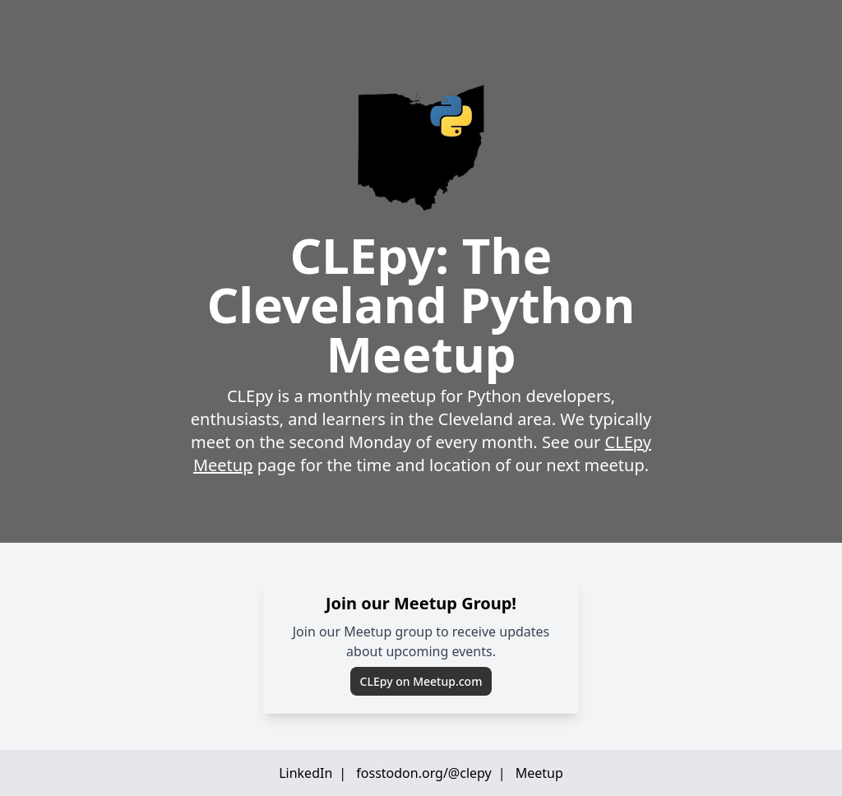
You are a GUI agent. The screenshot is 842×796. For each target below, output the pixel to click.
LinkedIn (305, 773)
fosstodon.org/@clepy (423, 773)
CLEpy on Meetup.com (421, 681)
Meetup (539, 773)
